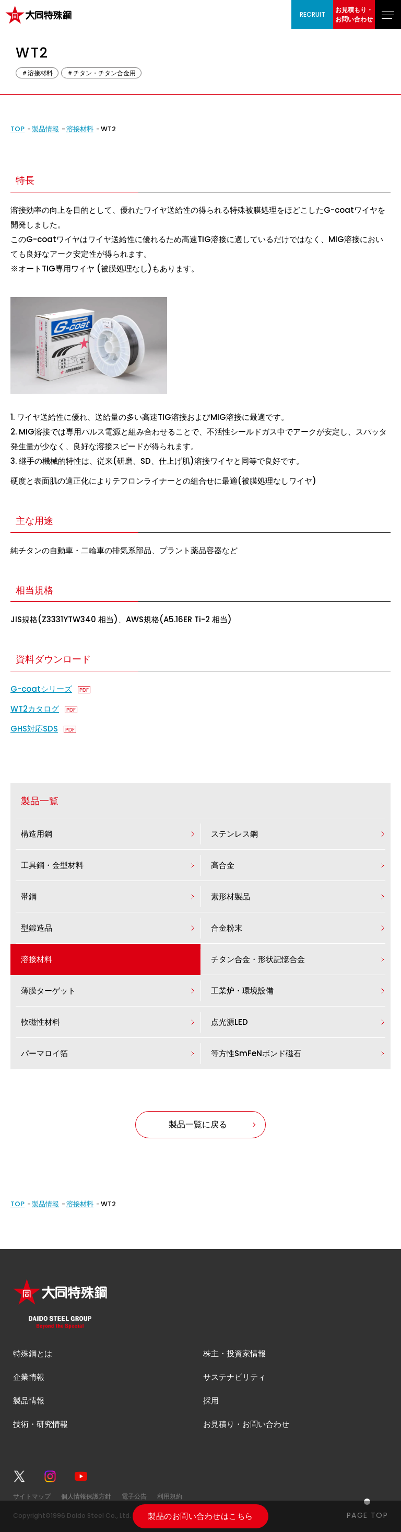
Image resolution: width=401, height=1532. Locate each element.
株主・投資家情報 (234, 1353)
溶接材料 (79, 129)
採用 (211, 1400)
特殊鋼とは (32, 1353)
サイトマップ (32, 1496)
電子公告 (134, 1496)
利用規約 (169, 1496)
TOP (17, 129)
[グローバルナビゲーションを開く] (388, 14)
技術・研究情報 (40, 1424)
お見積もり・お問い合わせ (354, 14)
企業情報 (28, 1376)
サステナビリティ (234, 1376)
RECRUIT (312, 14)
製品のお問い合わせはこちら (200, 1516)
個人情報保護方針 (86, 1496)
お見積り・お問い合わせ (246, 1424)
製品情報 (45, 129)
